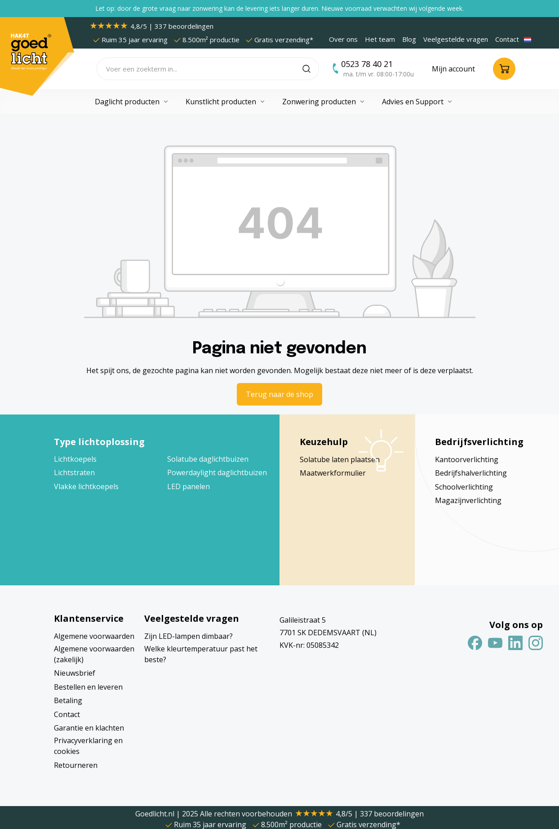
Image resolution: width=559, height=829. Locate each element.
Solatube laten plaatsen (340, 459)
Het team (380, 39)
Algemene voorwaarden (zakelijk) (94, 654)
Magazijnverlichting (468, 500)
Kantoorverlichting (466, 459)
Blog (409, 39)
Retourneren (76, 765)
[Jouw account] (453, 68)
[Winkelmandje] (504, 69)
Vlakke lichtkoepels (86, 486)
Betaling (68, 700)
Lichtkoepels (75, 459)
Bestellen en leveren (88, 687)
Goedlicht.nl (155, 814)
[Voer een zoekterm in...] (200, 69)
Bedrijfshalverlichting (471, 473)
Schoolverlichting (464, 487)
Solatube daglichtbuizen (207, 459)
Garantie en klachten (89, 728)
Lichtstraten (74, 472)
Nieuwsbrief (74, 673)
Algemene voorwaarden (94, 636)
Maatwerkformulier (333, 473)
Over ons (343, 39)
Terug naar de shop (279, 394)
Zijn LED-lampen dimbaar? (188, 636)
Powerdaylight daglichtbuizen (217, 472)
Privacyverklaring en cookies (88, 745)
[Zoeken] (310, 69)
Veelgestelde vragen (455, 39)
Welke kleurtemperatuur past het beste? (200, 654)
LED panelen (188, 486)
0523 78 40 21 (367, 63)
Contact (507, 39)
